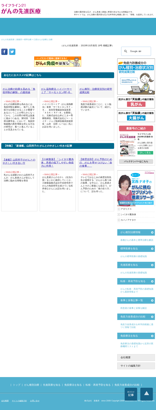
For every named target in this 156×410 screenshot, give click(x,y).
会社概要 (126, 357)
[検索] (135, 51)
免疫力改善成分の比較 (87, 6)
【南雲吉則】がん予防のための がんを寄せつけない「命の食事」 (95, 162)
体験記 (142, 22)
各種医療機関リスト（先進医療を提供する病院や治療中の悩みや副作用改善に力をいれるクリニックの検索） (139, 6)
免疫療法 (65, 30)
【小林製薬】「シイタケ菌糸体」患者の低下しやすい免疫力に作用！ (57, 162)
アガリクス (126, 209)
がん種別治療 (31, 384)
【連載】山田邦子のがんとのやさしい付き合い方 (19, 161)
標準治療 (39, 22)
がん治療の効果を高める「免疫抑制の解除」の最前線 (19, 91)
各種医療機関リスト (142, 30)
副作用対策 (65, 22)
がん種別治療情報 (130, 232)
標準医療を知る (129, 248)
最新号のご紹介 (136, 128)
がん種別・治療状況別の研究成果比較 (95, 91)
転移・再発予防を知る (132, 281)
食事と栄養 (113, 6)
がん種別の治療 (14, 22)
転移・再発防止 (116, 22)
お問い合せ (35, 401)
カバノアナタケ (128, 220)
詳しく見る (145, 152)
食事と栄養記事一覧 (131, 300)
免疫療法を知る (129, 335)
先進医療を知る (129, 265)
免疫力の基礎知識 (91, 30)
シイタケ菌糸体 (128, 214)
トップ (16, 384)
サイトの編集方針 (131, 365)
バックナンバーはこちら (136, 161)
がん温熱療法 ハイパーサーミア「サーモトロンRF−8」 (56, 91)
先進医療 (39, 30)
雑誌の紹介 (14, 30)
